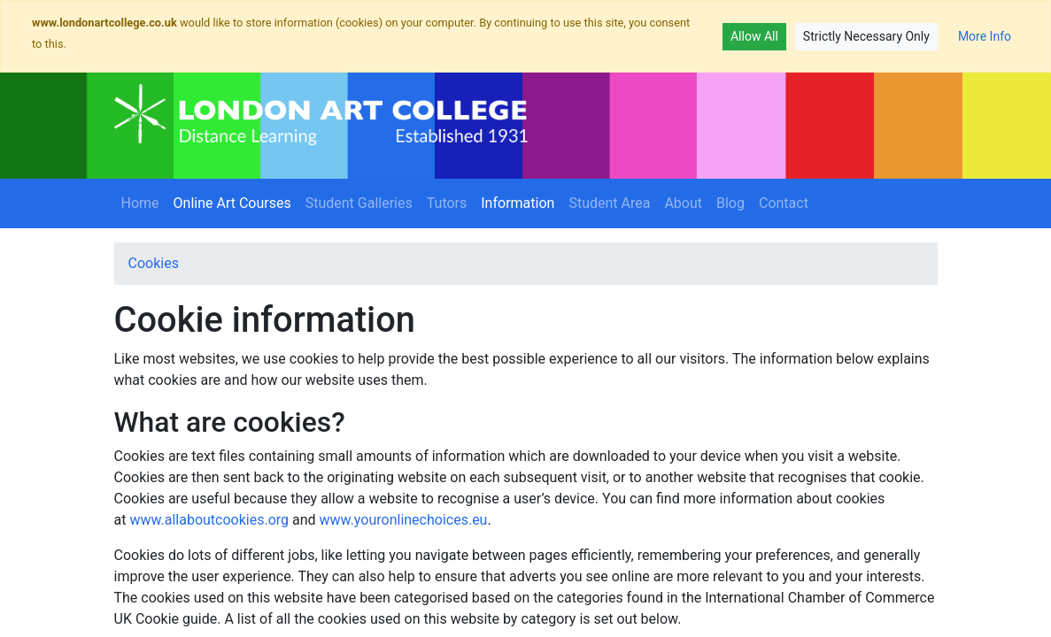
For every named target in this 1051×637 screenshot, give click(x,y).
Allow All (754, 36)
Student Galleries (359, 203)
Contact (783, 203)
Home (140, 203)
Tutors (447, 203)
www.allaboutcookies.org (209, 519)
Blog (730, 203)
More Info (984, 36)
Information (521, 201)
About (683, 203)
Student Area (609, 203)
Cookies (153, 263)
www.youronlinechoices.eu (404, 519)
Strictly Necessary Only (866, 36)
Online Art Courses (236, 201)
